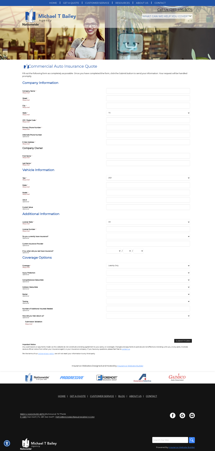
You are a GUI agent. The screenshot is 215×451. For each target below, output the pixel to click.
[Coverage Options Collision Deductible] (148, 287)
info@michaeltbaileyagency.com (75, 417)
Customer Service (102, 396)
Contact (151, 396)
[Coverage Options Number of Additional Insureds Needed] (148, 309)
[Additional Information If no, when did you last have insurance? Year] (138, 251)
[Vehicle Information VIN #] (148, 200)
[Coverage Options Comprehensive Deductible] (148, 280)
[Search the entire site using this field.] (170, 440)
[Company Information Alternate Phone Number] (148, 135)
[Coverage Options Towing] (148, 301)
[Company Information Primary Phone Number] (148, 127)
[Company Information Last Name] (148, 163)
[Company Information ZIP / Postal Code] (148, 120)
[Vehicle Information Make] (148, 185)
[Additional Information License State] (148, 222)
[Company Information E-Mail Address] (148, 142)
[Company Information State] (148, 113)
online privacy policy (46, 354)
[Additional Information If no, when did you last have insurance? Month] (113, 251)
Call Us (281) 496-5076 (175, 10)
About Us (135, 396)
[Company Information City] (148, 105)
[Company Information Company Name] (148, 91)
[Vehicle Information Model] (148, 192)
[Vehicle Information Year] (148, 178)
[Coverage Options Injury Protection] (148, 273)
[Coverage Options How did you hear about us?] (148, 316)
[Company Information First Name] (148, 156)
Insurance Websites (82, 366)
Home (62, 396)
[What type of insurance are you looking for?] (167, 16)
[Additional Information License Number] (148, 229)
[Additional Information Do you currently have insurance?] (148, 236)
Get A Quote (78, 396)
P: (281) (23, 417)
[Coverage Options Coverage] (148, 265)
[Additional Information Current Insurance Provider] (148, 244)
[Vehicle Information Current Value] (148, 207)
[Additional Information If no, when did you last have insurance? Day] (127, 251)
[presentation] (47, 331)
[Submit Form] (183, 341)
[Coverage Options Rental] (148, 294)
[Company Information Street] (148, 98)
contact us (126, 349)
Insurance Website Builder (130, 366)
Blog (121, 396)
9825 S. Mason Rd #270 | (33, 414)
